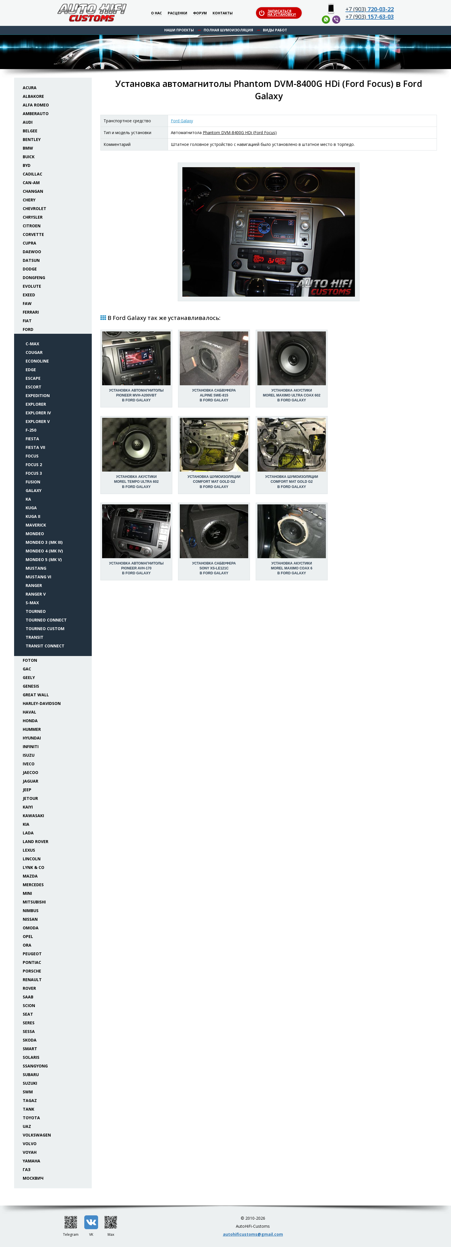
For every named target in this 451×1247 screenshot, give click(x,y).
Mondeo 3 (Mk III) (44, 542)
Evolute (32, 286)
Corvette (33, 234)
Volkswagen (37, 1135)
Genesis (31, 686)
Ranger (34, 585)
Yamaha (31, 1161)
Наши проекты (179, 30)
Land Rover (35, 841)
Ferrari (31, 312)
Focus (32, 456)
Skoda (30, 1040)
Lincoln (32, 858)
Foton (30, 660)
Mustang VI (38, 576)
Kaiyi (28, 807)
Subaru (31, 1074)
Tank (28, 1109)
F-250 (31, 430)
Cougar (34, 352)
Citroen (32, 225)
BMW (28, 148)
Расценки (177, 13)
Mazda (30, 876)
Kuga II (33, 516)
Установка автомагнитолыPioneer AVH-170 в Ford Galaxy (136, 568)
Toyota (31, 1117)
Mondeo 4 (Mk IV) (44, 551)
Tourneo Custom (45, 628)
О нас (156, 13)
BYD (26, 165)
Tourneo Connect (46, 620)
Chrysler (33, 217)
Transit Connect (45, 646)
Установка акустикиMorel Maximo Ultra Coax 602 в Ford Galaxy (291, 395)
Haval (29, 712)
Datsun (31, 260)
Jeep (27, 789)
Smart (30, 1048)
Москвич (33, 1178)
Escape (33, 378)
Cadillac (32, 174)
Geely (29, 677)
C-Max (32, 343)
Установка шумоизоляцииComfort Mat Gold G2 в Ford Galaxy (214, 482)
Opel (28, 936)
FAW (27, 303)
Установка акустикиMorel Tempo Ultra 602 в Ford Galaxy (136, 482)
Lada (28, 833)
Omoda (31, 928)
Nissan (30, 919)
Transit (34, 637)
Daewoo (32, 251)
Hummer (32, 729)
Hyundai (32, 738)
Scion (29, 1005)
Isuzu (29, 755)
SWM (28, 1092)
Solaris (31, 1057)
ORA (27, 945)
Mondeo (35, 533)
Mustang (36, 568)
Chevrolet (34, 208)
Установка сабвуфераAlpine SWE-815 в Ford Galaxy (214, 395)
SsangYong (35, 1066)
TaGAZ (30, 1100)
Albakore (33, 96)
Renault (32, 979)
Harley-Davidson (42, 703)
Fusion (33, 482)
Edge (31, 369)
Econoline (37, 361)
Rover (29, 988)
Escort (33, 387)
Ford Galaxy (182, 120)
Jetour (30, 798)
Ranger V (36, 594)
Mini (27, 893)
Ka (28, 499)
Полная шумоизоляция (228, 30)
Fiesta (32, 438)
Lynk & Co (33, 867)
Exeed (29, 295)
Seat (28, 1014)
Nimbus (31, 910)
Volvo (30, 1143)
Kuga (31, 507)
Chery (29, 200)
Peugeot (32, 953)
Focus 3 (34, 473)
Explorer (36, 404)
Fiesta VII (35, 447)
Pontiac (32, 962)
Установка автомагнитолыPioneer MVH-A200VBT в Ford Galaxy (136, 395)
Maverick (36, 525)
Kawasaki (33, 815)
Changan (33, 191)
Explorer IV (38, 412)
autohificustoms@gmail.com (253, 1234)
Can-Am (31, 182)
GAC (27, 669)
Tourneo (36, 611)
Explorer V (38, 421)
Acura (30, 87)
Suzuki (30, 1083)
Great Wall (36, 694)
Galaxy (33, 490)
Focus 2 (34, 464)
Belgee (30, 131)
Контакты (223, 13)
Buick (29, 156)
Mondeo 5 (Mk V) (44, 559)
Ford (28, 329)
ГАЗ (26, 1169)
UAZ (27, 1126)
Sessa (29, 1031)
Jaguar (30, 781)
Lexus (29, 850)
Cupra (29, 243)
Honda (30, 720)
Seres (29, 1022)
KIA (26, 824)
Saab (28, 997)
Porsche (32, 971)
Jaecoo (30, 772)
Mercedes (33, 884)
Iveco (29, 763)
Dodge (30, 269)
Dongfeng (34, 277)
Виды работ (275, 30)
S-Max (32, 602)
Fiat (27, 320)
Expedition (38, 395)
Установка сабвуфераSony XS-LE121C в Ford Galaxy (214, 568)
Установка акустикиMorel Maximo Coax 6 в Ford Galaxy (291, 568)
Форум (200, 13)
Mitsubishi (34, 902)
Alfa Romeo (36, 105)
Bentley (32, 139)
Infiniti (31, 746)
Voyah (30, 1152)
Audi (28, 122)
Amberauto (36, 113)
